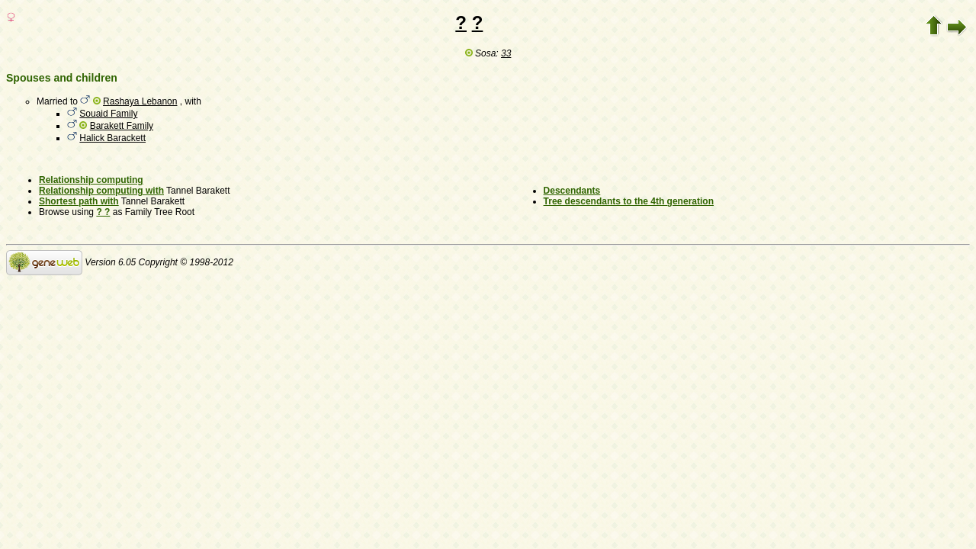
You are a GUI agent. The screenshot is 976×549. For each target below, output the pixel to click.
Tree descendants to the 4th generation (629, 201)
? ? (103, 212)
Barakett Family (121, 125)
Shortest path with (79, 201)
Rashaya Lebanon (140, 101)
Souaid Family (108, 113)
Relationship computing (91, 180)
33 (506, 53)
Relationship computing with (101, 190)
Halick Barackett (112, 138)
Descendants (572, 190)
